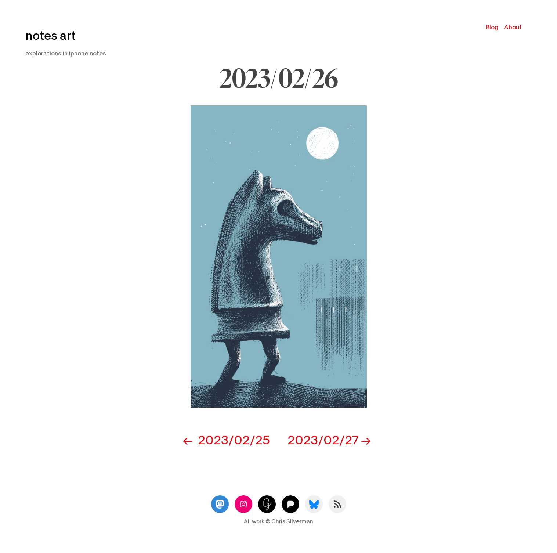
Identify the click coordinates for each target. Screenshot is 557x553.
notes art (50, 36)
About (513, 27)
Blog (492, 27)
